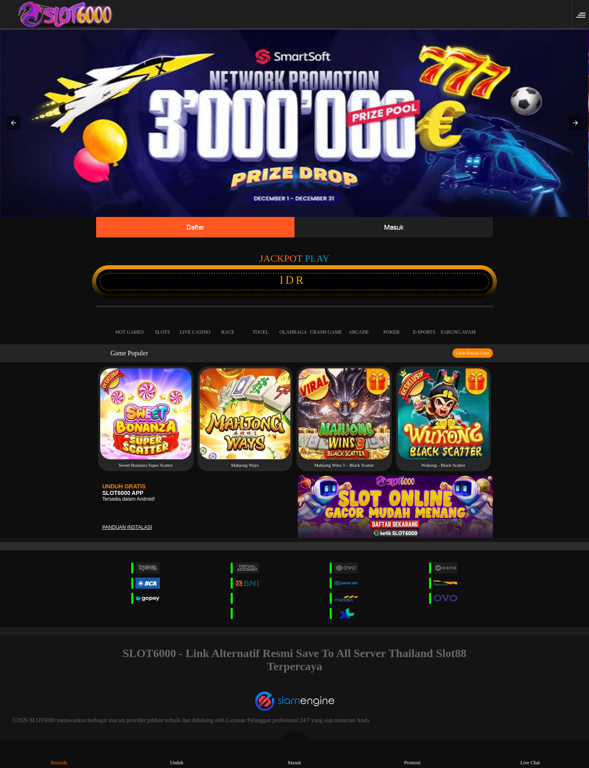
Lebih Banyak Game (473, 353)
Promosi (412, 755)
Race (227, 325)
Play (317, 258)
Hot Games (129, 325)
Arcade (358, 325)
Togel (260, 325)
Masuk (394, 227)
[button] (583, 14)
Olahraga (293, 325)
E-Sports (424, 325)
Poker (391, 325)
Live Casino (195, 325)
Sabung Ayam (458, 325)
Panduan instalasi (127, 527)
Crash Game (326, 325)
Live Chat (530, 755)
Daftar (195, 227)
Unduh (177, 755)
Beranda (59, 755)
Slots (162, 325)
